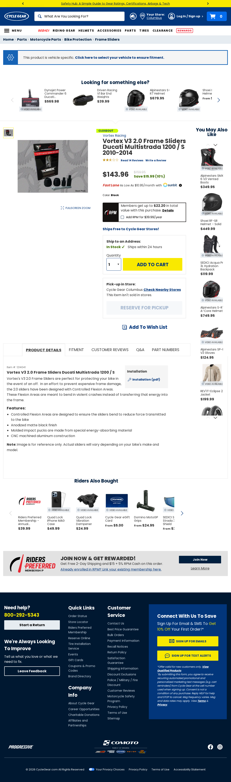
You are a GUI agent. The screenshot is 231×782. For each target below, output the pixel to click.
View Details (68, 251)
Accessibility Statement (189, 769)
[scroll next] (181, 513)
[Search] (79, 16)
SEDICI (43, 30)
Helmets (86, 30)
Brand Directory (79, 676)
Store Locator (78, 622)
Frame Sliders (107, 39)
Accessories (109, 30)
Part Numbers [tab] (165, 349)
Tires (144, 30)
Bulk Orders (115, 635)
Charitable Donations (83, 715)
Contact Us (115, 623)
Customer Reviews (121, 690)
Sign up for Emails (191, 641)
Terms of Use (117, 713)
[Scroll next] (215, 145)
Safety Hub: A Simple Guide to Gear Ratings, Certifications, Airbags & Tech (115, 3)
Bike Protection (78, 39)
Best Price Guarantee (123, 629)
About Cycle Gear (81, 703)
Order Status (77, 616)
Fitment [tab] (76, 349)
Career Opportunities (83, 709)
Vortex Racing (114, 135)
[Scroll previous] (208, 145)
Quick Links (81, 608)
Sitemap (113, 718)
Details (168, 210)
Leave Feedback (32, 671)
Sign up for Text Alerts (191, 656)
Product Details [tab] (43, 350)
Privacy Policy (117, 707)
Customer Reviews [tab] (110, 349)
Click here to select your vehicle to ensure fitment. (119, 57)
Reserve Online (79, 638)
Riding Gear (64, 30)
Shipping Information (122, 668)
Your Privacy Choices (110, 769)
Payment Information (123, 641)
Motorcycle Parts (45, 39)
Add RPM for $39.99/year (144, 217)
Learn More (200, 568)
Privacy (162, 704)
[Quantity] (113, 264)
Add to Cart (153, 264)
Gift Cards (75, 660)
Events (73, 654)
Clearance (163, 30)
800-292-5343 (21, 615)
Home (8, 39)
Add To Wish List (148, 327)
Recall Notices (117, 646)
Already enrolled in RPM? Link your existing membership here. (110, 569)
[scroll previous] (10, 513)
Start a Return (32, 625)
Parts (130, 30)
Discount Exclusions (121, 674)
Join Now (200, 559)
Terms (201, 701)
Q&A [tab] (140, 349)
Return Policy (116, 652)
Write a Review (155, 160)
